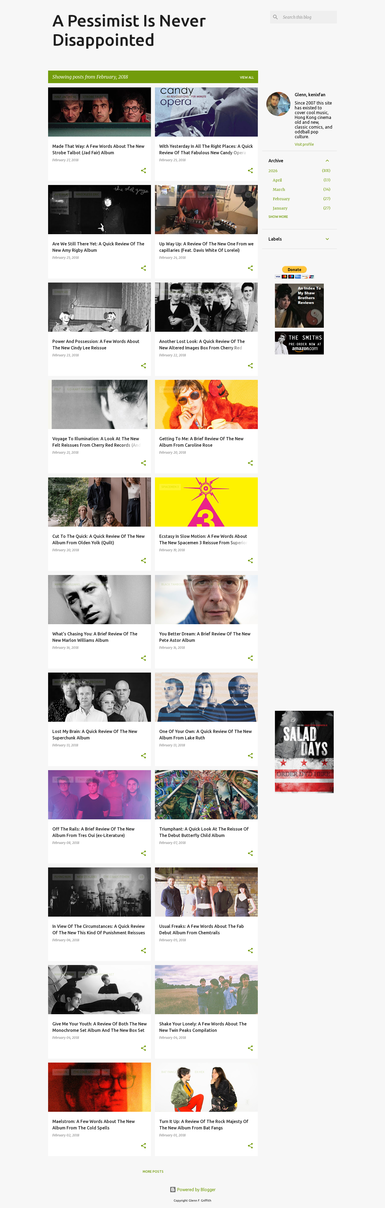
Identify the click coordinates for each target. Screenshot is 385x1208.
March (279, 189)
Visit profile (304, 144)
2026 (273, 170)
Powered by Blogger (193, 1189)
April (277, 180)
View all (247, 77)
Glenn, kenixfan (310, 94)
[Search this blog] (309, 17)
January (280, 208)
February (281, 198)
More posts (153, 1171)
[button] (143, 171)
